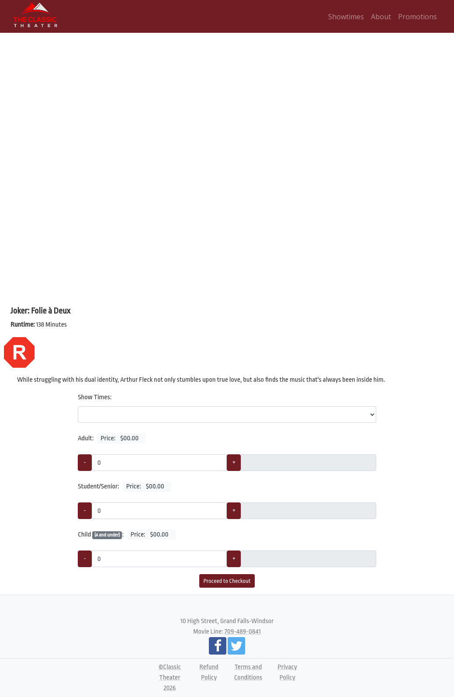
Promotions (417, 16)
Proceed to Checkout (226, 581)
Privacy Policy (287, 672)
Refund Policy (208, 672)
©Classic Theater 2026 (170, 677)
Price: (121, 438)
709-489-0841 (243, 631)
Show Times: (94, 397)
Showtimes (346, 16)
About (381, 16)
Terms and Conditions (248, 672)
